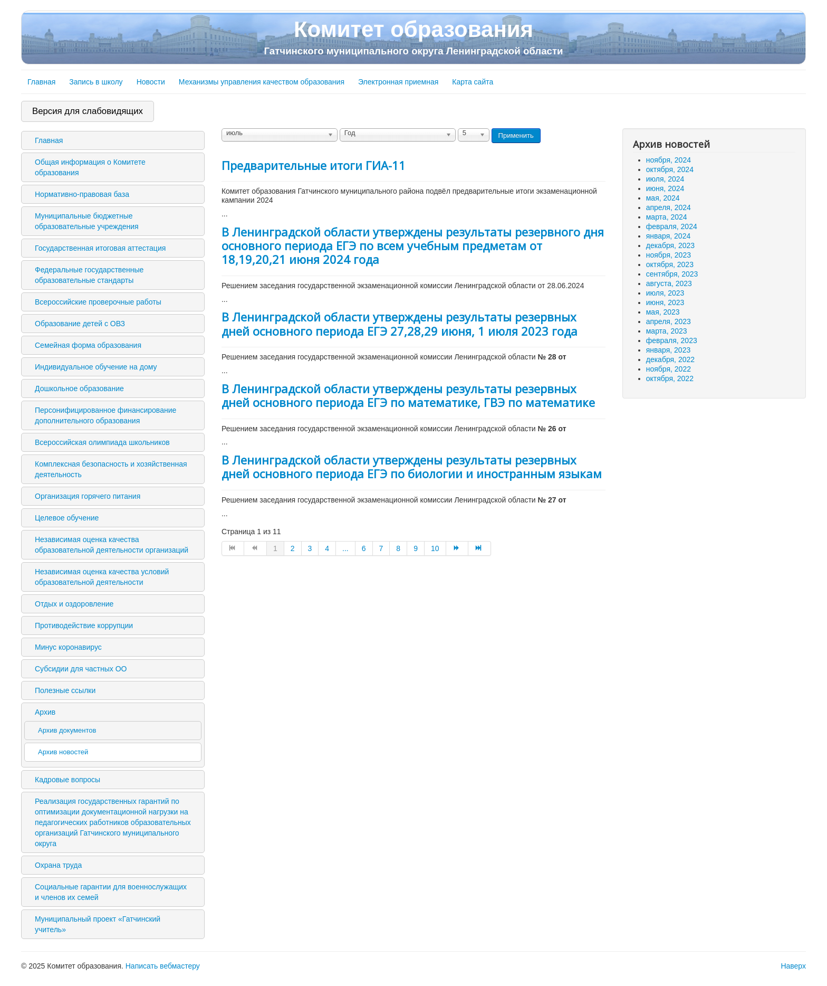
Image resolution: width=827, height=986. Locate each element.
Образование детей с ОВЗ (80, 323)
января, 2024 (668, 236)
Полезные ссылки (65, 690)
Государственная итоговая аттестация (100, 248)
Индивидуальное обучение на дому (96, 367)
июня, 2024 (665, 188)
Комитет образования (413, 37)
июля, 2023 (665, 293)
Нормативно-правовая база (82, 194)
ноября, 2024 (668, 160)
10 (435, 548)
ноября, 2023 (668, 255)
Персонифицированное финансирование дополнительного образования (105, 415)
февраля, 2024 (671, 226)
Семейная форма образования (88, 345)
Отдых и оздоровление (74, 604)
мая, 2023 (663, 312)
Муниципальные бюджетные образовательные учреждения (87, 221)
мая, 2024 (663, 198)
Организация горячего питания (87, 496)
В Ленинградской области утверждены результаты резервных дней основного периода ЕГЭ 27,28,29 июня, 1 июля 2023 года (400, 323)
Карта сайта (472, 82)
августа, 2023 (669, 283)
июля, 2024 (665, 179)
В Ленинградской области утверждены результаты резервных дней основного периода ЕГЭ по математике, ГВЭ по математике (408, 395)
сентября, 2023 (672, 274)
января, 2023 (668, 350)
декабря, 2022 (670, 359)
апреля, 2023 (668, 321)
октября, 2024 (670, 169)
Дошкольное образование (79, 388)
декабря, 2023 (670, 245)
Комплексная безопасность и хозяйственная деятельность (111, 469)
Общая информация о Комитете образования (90, 167)
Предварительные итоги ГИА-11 (314, 165)
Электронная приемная (398, 82)
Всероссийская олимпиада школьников (102, 442)
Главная (41, 82)
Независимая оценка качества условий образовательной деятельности (102, 576)
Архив (45, 712)
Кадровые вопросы (67, 779)
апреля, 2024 (668, 207)
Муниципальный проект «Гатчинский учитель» (97, 924)
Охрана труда (58, 865)
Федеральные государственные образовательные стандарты (89, 275)
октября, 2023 (670, 264)
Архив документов (67, 730)
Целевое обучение (67, 518)
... (345, 548)
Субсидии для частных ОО (81, 669)
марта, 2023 (666, 331)
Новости (151, 82)
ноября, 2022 (668, 369)
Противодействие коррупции (84, 625)
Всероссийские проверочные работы (98, 302)
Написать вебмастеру (163, 966)
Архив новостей (63, 752)
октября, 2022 (670, 378)
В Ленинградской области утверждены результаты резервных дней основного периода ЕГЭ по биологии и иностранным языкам (412, 466)
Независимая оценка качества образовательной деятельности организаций (111, 544)
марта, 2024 (666, 217)
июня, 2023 (665, 302)
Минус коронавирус (68, 647)
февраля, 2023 (671, 340)
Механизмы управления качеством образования (261, 82)
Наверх (793, 966)
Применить (516, 135)
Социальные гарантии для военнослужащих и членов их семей (111, 892)
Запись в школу (95, 82)
